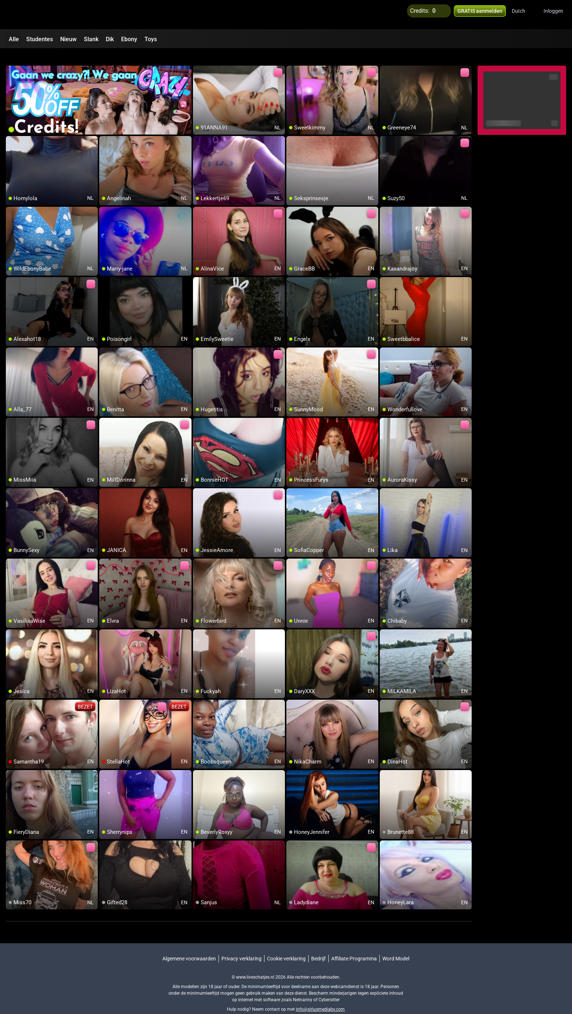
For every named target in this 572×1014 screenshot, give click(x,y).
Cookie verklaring (286, 945)
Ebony (129, 39)
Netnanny (303, 986)
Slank (91, 39)
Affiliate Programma (354, 945)
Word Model (395, 945)
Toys (150, 39)
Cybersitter (329, 986)
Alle (14, 39)
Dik (110, 39)
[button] (523, 14)
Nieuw (68, 39)
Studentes (39, 39)
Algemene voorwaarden (189, 945)
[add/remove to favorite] (199, 58)
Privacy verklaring (241, 945)
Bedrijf (318, 945)
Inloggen (553, 15)
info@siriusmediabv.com (320, 996)
